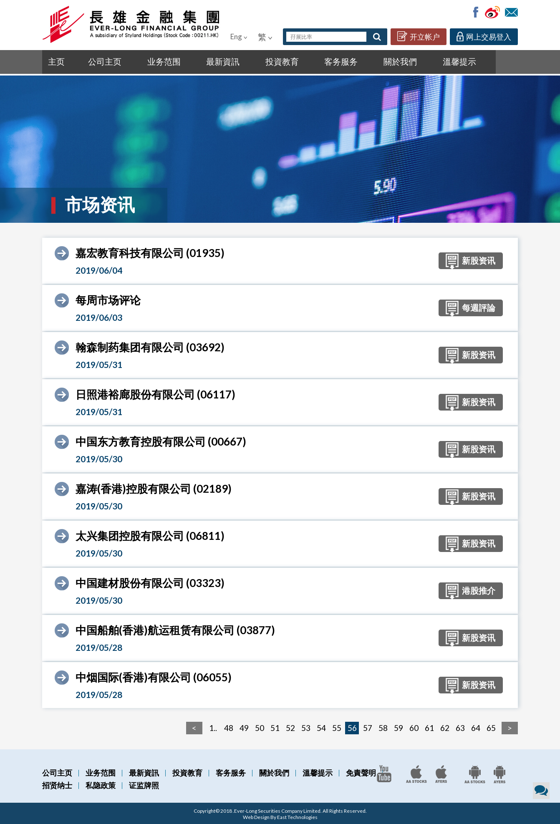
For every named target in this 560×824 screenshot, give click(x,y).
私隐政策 (101, 784)
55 (336, 726)
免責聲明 (361, 771)
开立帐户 (418, 36)
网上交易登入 (484, 36)
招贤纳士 (57, 784)
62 (444, 726)
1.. (213, 726)
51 (275, 726)
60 (414, 726)
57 (367, 726)
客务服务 (258, 61)
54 (321, 726)
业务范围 (131, 61)
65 (491, 726)
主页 (54, 61)
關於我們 (301, 61)
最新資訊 (173, 61)
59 (398, 726)
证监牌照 (144, 784)
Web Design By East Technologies (280, 816)
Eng (238, 36)
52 (290, 726)
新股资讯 (463, 261)
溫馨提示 (344, 61)
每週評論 (463, 308)
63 (460, 726)
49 (244, 726)
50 (259, 726)
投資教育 (216, 61)
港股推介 (463, 591)
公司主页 (88, 61)
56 (352, 726)
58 (383, 726)
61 (429, 726)
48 (228, 726)
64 (475, 726)
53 (305, 726)
